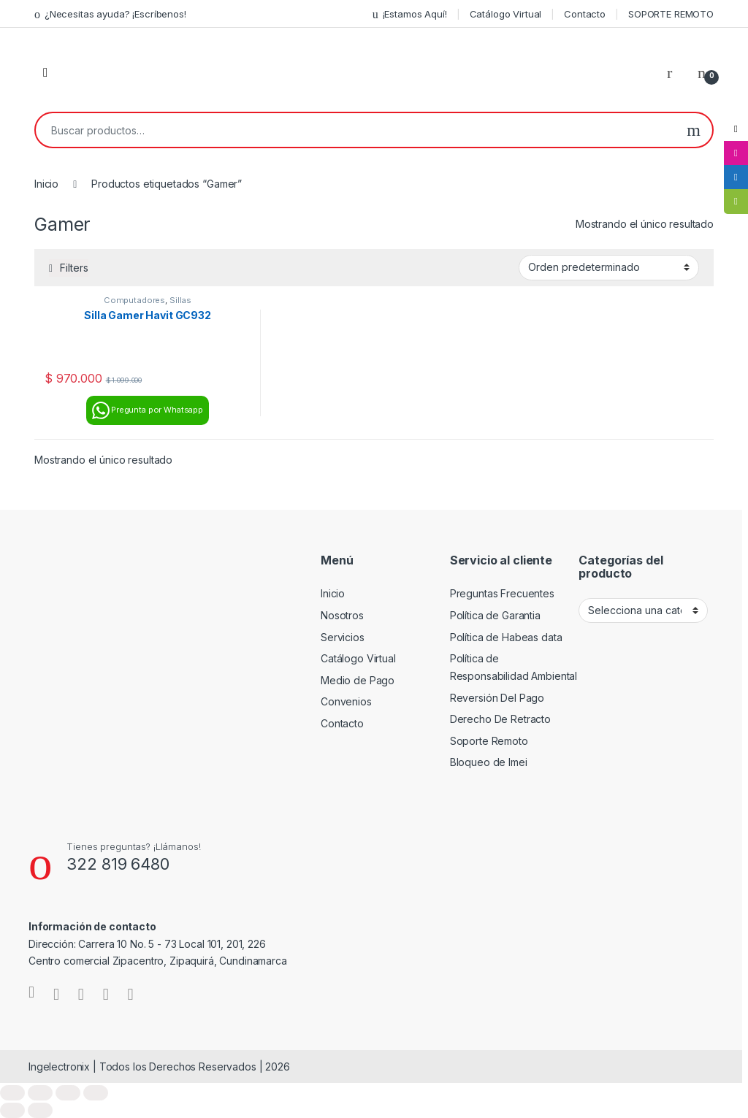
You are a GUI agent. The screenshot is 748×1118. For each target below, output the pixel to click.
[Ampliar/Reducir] (12, 1092)
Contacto (585, 14)
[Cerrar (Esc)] (95, 1092)
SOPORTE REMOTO (671, 14)
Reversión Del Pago (497, 698)
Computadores (134, 300)
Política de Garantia (495, 615)
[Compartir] (68, 1092)
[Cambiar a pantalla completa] (40, 1092)
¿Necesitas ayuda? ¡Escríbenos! (110, 14)
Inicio (46, 183)
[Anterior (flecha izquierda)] (12, 1110)
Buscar (693, 130)
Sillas (180, 300)
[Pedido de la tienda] (609, 267)
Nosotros (342, 615)
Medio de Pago (357, 680)
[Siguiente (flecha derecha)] (40, 1110)
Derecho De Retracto (500, 719)
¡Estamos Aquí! (410, 14)
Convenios (346, 701)
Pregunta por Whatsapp (147, 410)
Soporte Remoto (489, 741)
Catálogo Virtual (506, 14)
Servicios (343, 637)
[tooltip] (735, 129)
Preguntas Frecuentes (502, 593)
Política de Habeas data (506, 637)
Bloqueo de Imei (488, 762)
